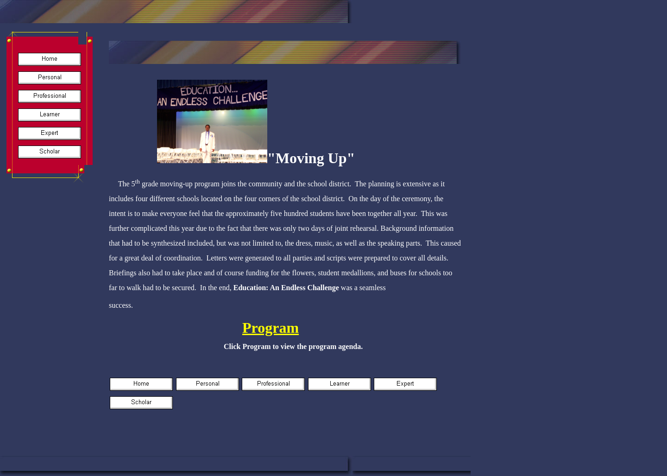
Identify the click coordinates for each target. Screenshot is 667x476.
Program (270, 327)
